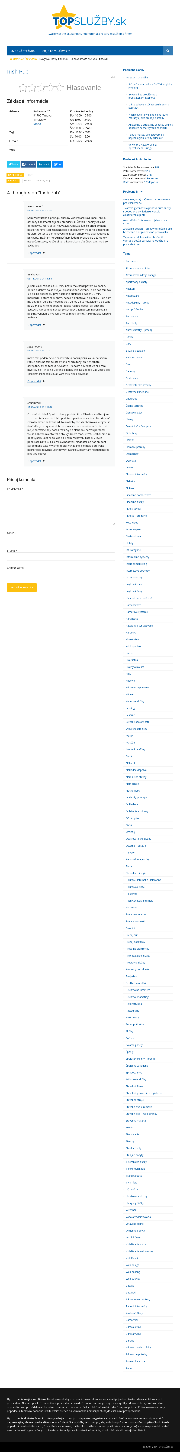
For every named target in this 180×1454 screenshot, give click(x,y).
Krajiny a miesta (135, 667)
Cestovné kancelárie (137, 391)
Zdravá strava (134, 1327)
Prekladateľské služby (138, 955)
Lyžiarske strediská (136, 728)
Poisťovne (131, 893)
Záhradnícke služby (136, 1306)
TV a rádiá (131, 1182)
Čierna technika (134, 405)
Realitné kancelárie (136, 983)
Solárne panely (134, 1045)
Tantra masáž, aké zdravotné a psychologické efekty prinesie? (146, 136)
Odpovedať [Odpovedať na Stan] (34, 381)
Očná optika (133, 818)
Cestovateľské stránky (138, 385)
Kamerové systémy (137, 611)
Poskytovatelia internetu (139, 900)
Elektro (130, 488)
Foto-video (132, 522)
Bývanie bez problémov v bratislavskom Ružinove (142, 96)
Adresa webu (15, 568)
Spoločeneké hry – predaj (140, 1058)
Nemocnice (132, 783)
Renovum (152, 178)
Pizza (129, 866)
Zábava (130, 1285)
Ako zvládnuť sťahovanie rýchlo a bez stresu (145, 221)
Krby (128, 673)
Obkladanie (132, 804)
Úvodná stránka (23, 51)
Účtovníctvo (132, 1189)
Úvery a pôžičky (135, 1203)
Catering (130, 371)
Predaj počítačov (135, 941)
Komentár (15, 489)
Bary (30, 174)
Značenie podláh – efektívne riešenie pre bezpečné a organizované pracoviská (147, 230)
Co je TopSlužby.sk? (56, 51)
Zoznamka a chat (136, 1361)
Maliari (129, 735)
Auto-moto (132, 261)
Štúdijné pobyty (134, 1155)
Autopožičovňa (134, 309)
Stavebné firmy (134, 1086)
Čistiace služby (134, 412)
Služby (129, 1031)
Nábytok (131, 763)
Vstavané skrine (135, 1223)
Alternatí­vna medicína (138, 268)
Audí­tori (130, 288)
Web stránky (133, 1278)
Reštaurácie (132, 1010)
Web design (132, 1265)
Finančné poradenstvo (138, 495)
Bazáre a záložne (136, 350)
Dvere (129, 467)
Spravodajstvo (134, 1072)
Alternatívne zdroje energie (141, 275)
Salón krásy (132, 1017)
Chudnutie (131, 398)
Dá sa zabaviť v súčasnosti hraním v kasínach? (148, 106)
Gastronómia (133, 536)
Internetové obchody (138, 570)
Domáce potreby (135, 447)
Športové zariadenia (137, 1065)
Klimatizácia (132, 639)
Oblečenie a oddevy (137, 811)
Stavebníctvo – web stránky (141, 1113)
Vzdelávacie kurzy (136, 1244)
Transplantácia (134, 1175)
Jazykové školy (134, 591)
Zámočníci (132, 1320)
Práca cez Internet (136, 914)
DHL (157, 167)
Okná (129, 825)
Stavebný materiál (136, 1120)
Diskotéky (131, 433)
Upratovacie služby (136, 1196)
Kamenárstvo (133, 605)
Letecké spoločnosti (137, 721)
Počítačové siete (135, 887)
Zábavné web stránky (138, 1299)
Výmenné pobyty (135, 1230)
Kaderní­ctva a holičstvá (139, 598)
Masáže (130, 742)
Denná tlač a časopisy (138, 426)
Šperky (129, 1051)
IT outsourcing (134, 577)
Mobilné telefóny (135, 749)
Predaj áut (132, 935)
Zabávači (131, 1292)
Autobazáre (132, 295)
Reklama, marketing (137, 997)
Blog (128, 364)
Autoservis (132, 316)
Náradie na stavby (136, 777)
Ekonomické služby (136, 474)
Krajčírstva (132, 660)
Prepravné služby (135, 962)
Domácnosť (132, 453)
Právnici (130, 928)
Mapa (37, 124)
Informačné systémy (137, 557)
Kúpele (130, 694)
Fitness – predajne (136, 515)
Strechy (130, 1141)
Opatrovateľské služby (138, 838)
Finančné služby (135, 501)
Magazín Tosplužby (137, 77)
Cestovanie (132, 378)
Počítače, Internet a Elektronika (143, 880)
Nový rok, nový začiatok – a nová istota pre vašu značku (73, 59)
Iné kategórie (133, 550)
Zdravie (130, 1340)
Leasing (130, 708)
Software (131, 1038)
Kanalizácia (132, 618)
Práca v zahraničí (135, 921)
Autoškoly (131, 323)
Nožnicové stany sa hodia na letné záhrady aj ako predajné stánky (148, 116)
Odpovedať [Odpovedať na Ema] (34, 461)
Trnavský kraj (42, 180)
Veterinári (131, 1210)
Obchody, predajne (136, 797)
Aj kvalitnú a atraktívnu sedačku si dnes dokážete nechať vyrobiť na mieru (150, 126)
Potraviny (131, 907)
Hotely (129, 543)
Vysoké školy (133, 1237)
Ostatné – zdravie (136, 845)
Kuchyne (131, 680)
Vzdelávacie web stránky (139, 1251)
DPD (147, 171)
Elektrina (131, 481)
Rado (126, 182)
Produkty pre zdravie (137, 969)
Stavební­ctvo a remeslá (139, 1107)
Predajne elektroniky (137, 948)
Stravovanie (132, 1134)
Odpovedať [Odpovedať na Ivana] (34, 253)
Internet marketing (136, 563)
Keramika (131, 632)
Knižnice (130, 653)
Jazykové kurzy (134, 584)
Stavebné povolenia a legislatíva (144, 1093)
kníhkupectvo (133, 646)
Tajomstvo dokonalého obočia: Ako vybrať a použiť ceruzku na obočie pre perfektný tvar (145, 241)
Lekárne (130, 715)
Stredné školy (133, 1148)
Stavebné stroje (135, 1100)
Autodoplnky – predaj (138, 302)
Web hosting (133, 1271)
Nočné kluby (133, 790)
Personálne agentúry (137, 859)
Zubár (129, 1368)
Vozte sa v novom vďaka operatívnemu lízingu (142, 146)
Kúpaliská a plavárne (137, 687)
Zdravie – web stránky (138, 1347)
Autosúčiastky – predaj (139, 330)
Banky (129, 337)
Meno (12, 533)
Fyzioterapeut (134, 529)
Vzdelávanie (132, 1258)
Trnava (27, 180)
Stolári (129, 1127)
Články (129, 419)
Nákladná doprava (136, 770)
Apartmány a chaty (136, 282)
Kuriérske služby (135, 701)
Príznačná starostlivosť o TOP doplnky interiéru (150, 86)
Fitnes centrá (133, 508)
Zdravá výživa (133, 1333)
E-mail (12, 550)
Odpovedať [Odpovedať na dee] (34, 324)
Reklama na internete (138, 990)
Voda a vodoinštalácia (138, 1217)
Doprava (131, 460)
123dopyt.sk (151, 182)
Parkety (130, 852)
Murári (129, 756)
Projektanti (132, 976)
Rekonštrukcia (134, 1003)
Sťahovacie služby (136, 1079)
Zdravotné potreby (136, 1354)
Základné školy (134, 1313)
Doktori (130, 440)
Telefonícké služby (136, 1161)
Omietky (130, 831)
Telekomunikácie (135, 1168)
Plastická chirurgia (136, 873)
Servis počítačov (135, 1024)
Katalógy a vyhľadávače (139, 625)
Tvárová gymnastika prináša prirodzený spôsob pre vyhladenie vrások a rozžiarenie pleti (147, 211)
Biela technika (134, 357)
